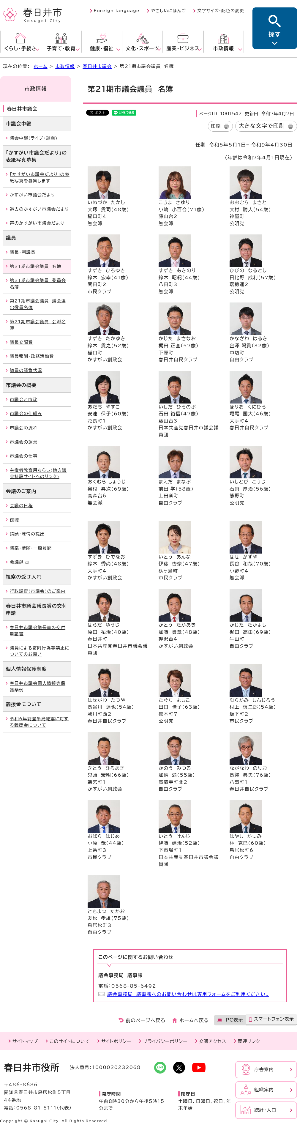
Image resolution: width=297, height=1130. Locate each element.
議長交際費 (21, 342)
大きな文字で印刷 (261, 125)
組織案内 (264, 1090)
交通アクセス (212, 1041)
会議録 (19, 562)
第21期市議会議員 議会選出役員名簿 (38, 304)
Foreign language (117, 11)
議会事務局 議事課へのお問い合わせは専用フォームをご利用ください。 (188, 994)
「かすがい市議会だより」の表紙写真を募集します (39, 177)
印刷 (216, 126)
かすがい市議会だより (32, 195)
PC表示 (234, 1020)
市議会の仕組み (26, 413)
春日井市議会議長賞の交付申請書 (37, 630)
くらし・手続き (20, 48)
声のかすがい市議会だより (37, 223)
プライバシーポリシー (165, 1041)
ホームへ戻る (194, 1020)
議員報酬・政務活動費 (32, 356)
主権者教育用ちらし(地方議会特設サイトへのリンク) (38, 473)
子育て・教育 (61, 48)
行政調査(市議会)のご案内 (38, 591)
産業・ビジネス (183, 48)
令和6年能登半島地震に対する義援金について (39, 721)
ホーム (40, 66)
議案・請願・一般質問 (31, 548)
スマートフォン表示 (274, 1019)
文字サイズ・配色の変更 (220, 11)
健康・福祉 (102, 48)
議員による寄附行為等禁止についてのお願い (39, 651)
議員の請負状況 (26, 370)
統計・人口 (265, 1110)
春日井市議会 (97, 66)
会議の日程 (21, 505)
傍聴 (14, 520)
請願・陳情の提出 (27, 534)
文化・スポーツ (142, 48)
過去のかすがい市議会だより (39, 209)
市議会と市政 (23, 399)
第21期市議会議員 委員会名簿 (38, 283)
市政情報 (223, 48)
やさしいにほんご (168, 11)
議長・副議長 (22, 252)
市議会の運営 (24, 442)
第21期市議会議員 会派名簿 (38, 324)
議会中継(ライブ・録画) (34, 138)
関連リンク (249, 1041)
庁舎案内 (264, 1069)
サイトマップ (25, 1041)
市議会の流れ (23, 427)
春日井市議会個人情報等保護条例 (37, 686)
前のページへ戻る (146, 1020)
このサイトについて (70, 1041)
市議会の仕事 (24, 456)
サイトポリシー (116, 1041)
